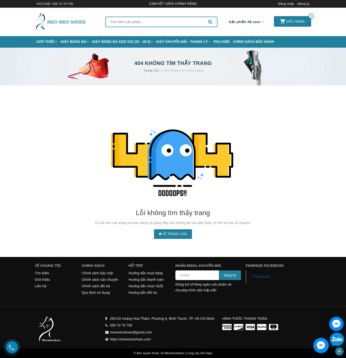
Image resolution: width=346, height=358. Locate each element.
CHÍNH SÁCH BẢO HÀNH (253, 42)
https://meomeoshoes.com (130, 339)
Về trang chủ (173, 234)
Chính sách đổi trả (96, 286)
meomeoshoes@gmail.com (131, 332)
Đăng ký (303, 4)
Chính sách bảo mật (97, 273)
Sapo (208, 353)
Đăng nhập (286, 4)
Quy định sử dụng (96, 292)
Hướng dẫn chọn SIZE (146, 286)
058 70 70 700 (62, 4)
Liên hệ (40, 286)
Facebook (261, 277)
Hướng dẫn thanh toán (146, 279)
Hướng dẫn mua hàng (146, 273)
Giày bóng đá (74, 42)
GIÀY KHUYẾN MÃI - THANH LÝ (183, 42)
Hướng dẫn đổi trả (143, 292)
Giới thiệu (47, 42)
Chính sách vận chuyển (100, 279)
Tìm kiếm (42, 273)
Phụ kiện (221, 42)
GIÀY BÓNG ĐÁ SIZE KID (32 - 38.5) (122, 42)
